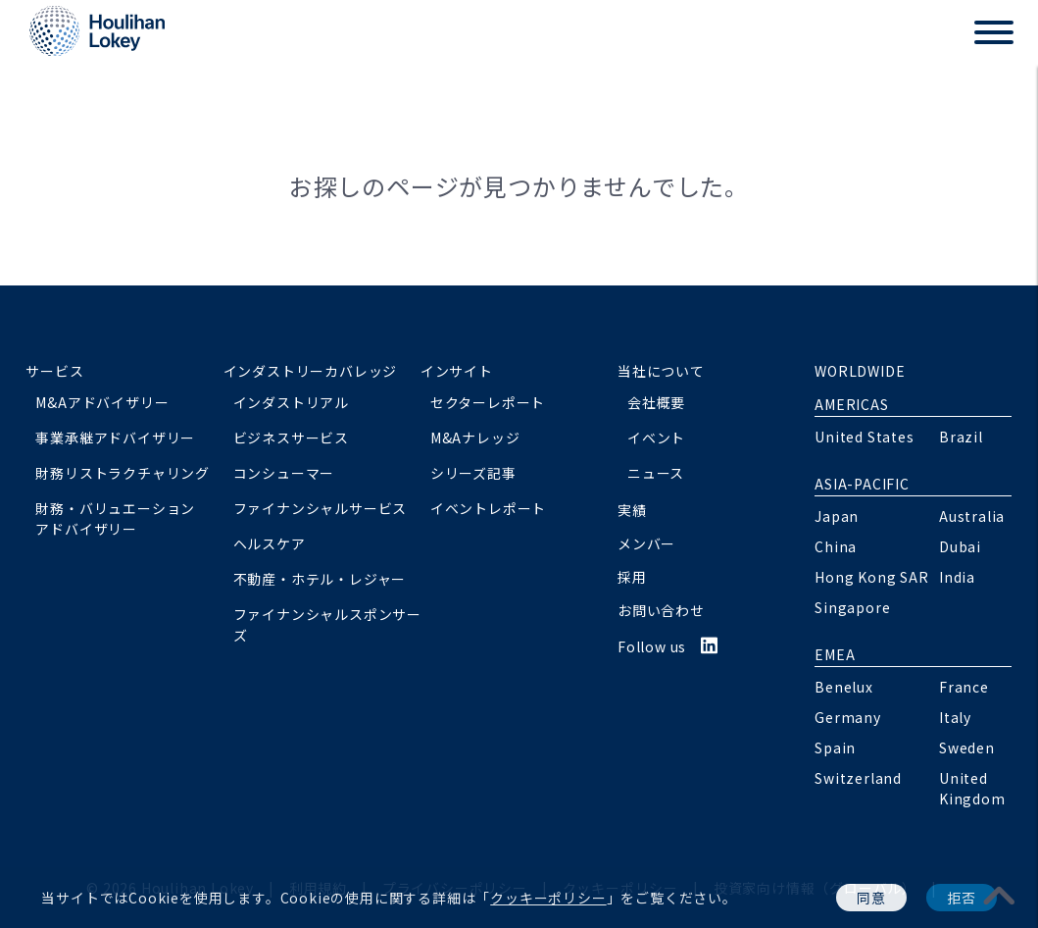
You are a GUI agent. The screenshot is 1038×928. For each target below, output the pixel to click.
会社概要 (656, 402)
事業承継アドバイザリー (115, 437)
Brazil (961, 436)
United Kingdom (972, 788)
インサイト (456, 371)
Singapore (852, 607)
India (957, 577)
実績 (632, 510)
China (836, 546)
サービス (54, 371)
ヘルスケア (269, 543)
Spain (835, 747)
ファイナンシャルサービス (320, 508)
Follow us (668, 646)
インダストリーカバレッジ (310, 371)
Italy (955, 717)
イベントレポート (488, 508)
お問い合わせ (661, 610)
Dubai (960, 546)
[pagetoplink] (999, 894)
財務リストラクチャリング (122, 473)
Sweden (967, 747)
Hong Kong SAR (871, 577)
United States (864, 436)
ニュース (655, 473)
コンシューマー (284, 473)
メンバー (646, 543)
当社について (661, 371)
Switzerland (858, 778)
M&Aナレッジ (475, 437)
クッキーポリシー (548, 897)
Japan (837, 516)
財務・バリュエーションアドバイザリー (115, 518)
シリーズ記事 (473, 473)
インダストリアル (291, 402)
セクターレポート (487, 402)
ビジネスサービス (291, 437)
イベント (656, 437)
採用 (632, 577)
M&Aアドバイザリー (102, 402)
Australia (972, 516)
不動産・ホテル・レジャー (320, 579)
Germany (848, 717)
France (964, 686)
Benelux (844, 686)
